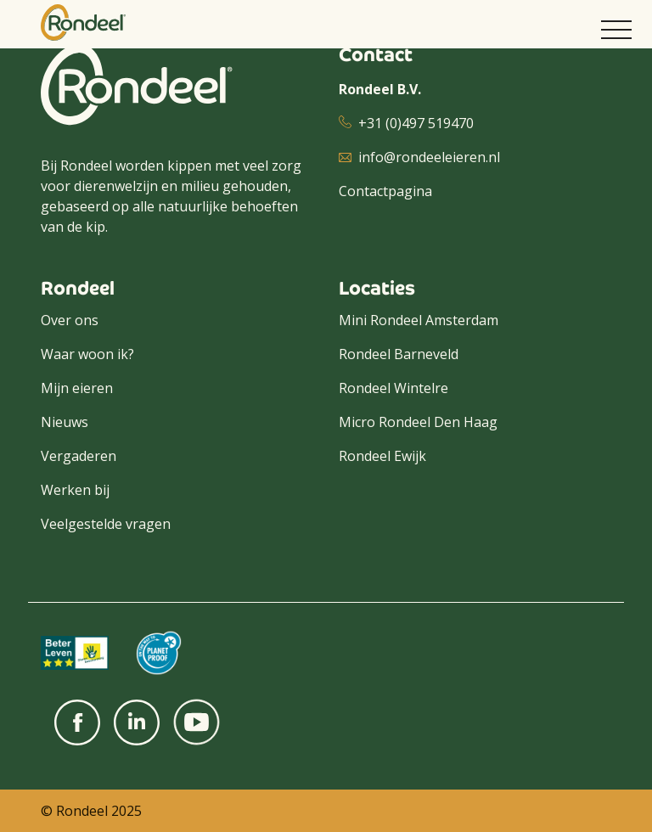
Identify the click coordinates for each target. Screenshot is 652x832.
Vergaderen (78, 456)
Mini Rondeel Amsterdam (418, 320)
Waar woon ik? (87, 354)
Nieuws (64, 422)
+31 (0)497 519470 (416, 123)
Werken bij (75, 490)
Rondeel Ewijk (382, 456)
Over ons (69, 320)
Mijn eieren (77, 388)
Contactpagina (385, 191)
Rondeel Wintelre (393, 388)
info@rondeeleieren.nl (429, 157)
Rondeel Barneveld (398, 354)
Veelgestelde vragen (106, 523)
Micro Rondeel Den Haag (418, 422)
